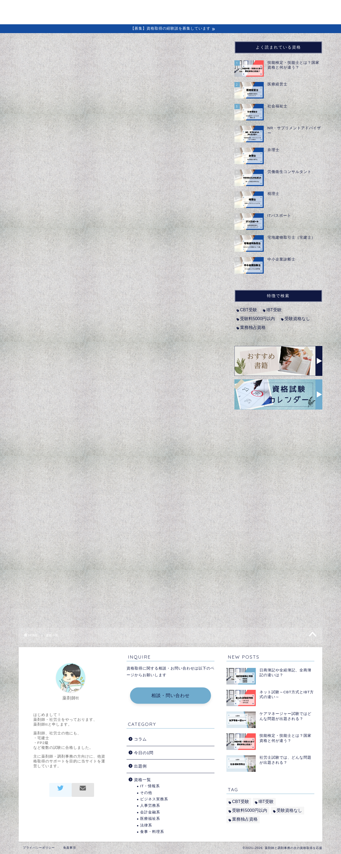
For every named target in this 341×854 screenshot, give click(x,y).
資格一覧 (142, 779)
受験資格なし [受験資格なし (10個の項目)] (297, 318)
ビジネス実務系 (154, 799)
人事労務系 (150, 806)
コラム (210, 8)
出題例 (263, 8)
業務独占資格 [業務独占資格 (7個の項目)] (253, 327)
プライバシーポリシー (39, 847)
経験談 (236, 8)
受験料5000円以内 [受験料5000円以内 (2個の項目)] (257, 318)
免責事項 (69, 847)
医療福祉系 (150, 819)
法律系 (146, 825)
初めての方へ (176, 8)
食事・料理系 (152, 832)
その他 (146, 793)
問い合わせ (295, 8)
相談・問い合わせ (170, 695)
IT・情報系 (150, 786)
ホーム (142, 8)
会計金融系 (150, 812)
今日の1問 (143, 752)
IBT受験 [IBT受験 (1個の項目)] (274, 310)
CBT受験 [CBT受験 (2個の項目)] (248, 310)
